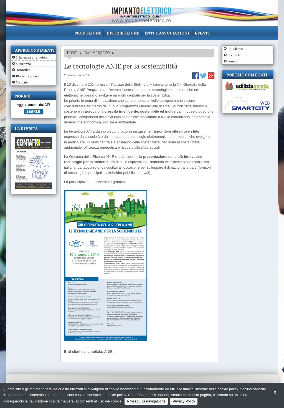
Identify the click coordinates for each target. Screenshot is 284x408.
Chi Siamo (235, 49)
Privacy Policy (184, 401)
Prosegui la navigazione (146, 401)
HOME (72, 52)
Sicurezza (23, 64)
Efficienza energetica (31, 57)
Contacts (234, 55)
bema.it (233, 61)
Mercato (22, 82)
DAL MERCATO (97, 52)
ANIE (108, 351)
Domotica (23, 70)
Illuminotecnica (27, 76)
